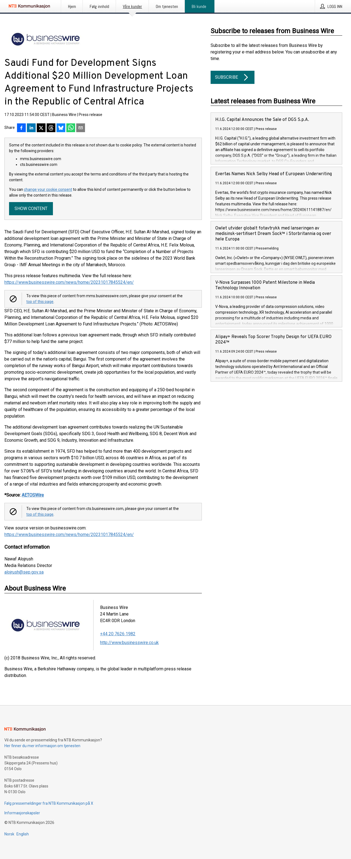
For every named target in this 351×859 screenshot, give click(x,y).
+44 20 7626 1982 (117, 633)
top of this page (39, 301)
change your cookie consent (48, 189)
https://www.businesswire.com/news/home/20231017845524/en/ (69, 282)
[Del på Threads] (51, 128)
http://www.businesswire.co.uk (129, 642)
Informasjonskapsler (22, 813)
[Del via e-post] (80, 128)
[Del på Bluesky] (60, 128)
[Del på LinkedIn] (31, 128)
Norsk (9, 834)
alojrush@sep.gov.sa (24, 572)
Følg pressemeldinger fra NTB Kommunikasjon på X (48, 803)
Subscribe (232, 77)
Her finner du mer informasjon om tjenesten (42, 746)
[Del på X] (41, 128)
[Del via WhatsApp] (70, 128)
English (22, 834)
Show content (31, 208)
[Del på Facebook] (21, 128)
